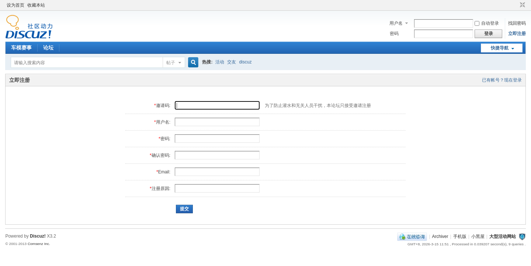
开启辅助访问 (515, 5)
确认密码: (161, 155)
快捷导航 (500, 48)
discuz (245, 62)
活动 (219, 62)
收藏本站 (36, 5)
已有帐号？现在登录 (502, 80)
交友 (231, 62)
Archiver (440, 236)
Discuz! (38, 236)
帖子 (170, 62)
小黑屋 (478, 236)
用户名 (396, 23)
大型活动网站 (502, 236)
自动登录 (487, 23)
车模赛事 (21, 48)
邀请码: (163, 105)
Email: (164, 172)
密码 (394, 33)
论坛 (48, 48)
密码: (165, 138)
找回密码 (517, 23)
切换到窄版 (521, 5)
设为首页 (15, 5)
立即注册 (517, 33)
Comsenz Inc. (39, 244)
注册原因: (161, 188)
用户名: (163, 122)
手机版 (459, 236)
